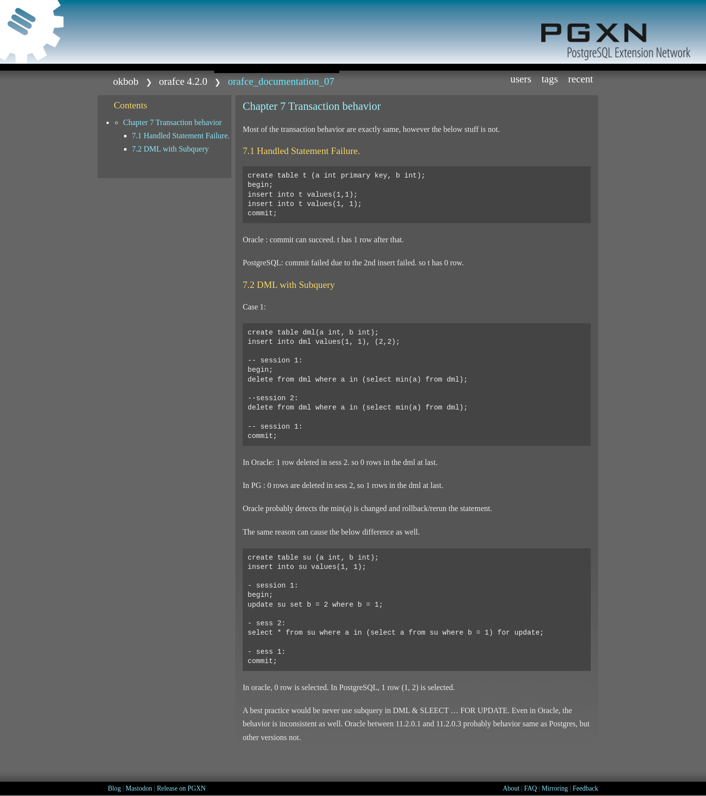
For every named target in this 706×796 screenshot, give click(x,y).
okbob (125, 81)
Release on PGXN (181, 788)
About (511, 788)
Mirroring (555, 788)
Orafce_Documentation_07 (281, 81)
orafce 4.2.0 (183, 81)
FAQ (530, 788)
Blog (114, 788)
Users (520, 78)
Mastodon (139, 788)
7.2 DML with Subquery (170, 149)
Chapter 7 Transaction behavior (172, 122)
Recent (580, 78)
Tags (550, 78)
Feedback (585, 788)
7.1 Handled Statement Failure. (181, 135)
